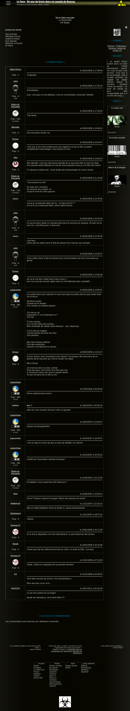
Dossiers (53, 672)
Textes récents (71, 666)
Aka (15, 157)
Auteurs (53, 686)
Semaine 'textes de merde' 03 (117, 49)
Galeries (37, 674)
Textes (57, 664)
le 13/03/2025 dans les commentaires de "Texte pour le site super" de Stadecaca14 (66, 651)
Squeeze (84, 672)
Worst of (53, 678)
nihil (15, 81)
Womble (15, 127)
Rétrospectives (56, 684)
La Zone (46, 1)
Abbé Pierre (15, 69)
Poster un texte (56, 666)
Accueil (41, 664)
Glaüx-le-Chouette (15, 105)
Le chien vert (117, 108)
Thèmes (111, 46)
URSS (67, 668)
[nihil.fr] (84, 666)
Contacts (37, 668)
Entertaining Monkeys (86, 669)
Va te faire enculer (65, 17)
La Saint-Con (39, 670)
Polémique (121, 46)
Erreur (67, 22)
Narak (15, 544)
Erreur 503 (38, 678)
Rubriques (54, 670)
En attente (54, 668)
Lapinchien (15, 290)
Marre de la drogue (117, 167)
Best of (52, 676)
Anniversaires (55, 682)
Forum (36, 672)
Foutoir (36, 676)
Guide (36, 666)
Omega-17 (15, 525)
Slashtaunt (15, 513)
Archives (53, 680)
